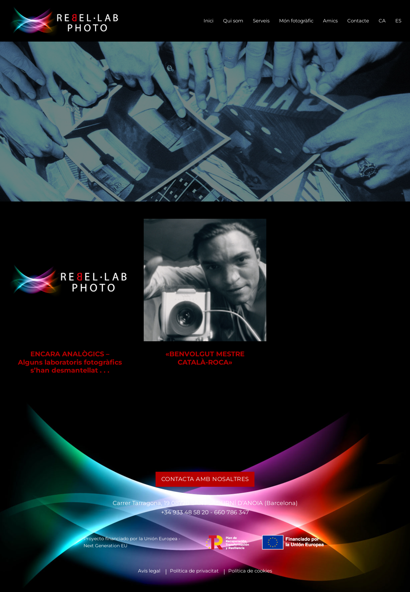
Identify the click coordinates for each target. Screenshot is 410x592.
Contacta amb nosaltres (205, 479)
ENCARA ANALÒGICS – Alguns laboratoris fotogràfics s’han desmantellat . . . (70, 362)
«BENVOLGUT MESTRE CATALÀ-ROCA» (205, 358)
